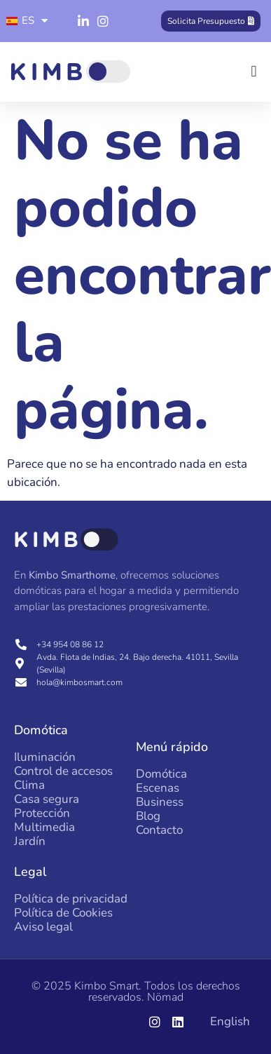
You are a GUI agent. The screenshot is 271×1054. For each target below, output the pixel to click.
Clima (29, 785)
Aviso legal (43, 927)
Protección (42, 813)
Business (159, 802)
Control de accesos (63, 771)
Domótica (161, 774)
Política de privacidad (70, 899)
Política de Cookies (63, 913)
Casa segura (46, 799)
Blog (148, 816)
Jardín (30, 842)
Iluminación (45, 757)
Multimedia (44, 827)
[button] (253, 71)
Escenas (157, 788)
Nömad (165, 997)
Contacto (159, 830)
